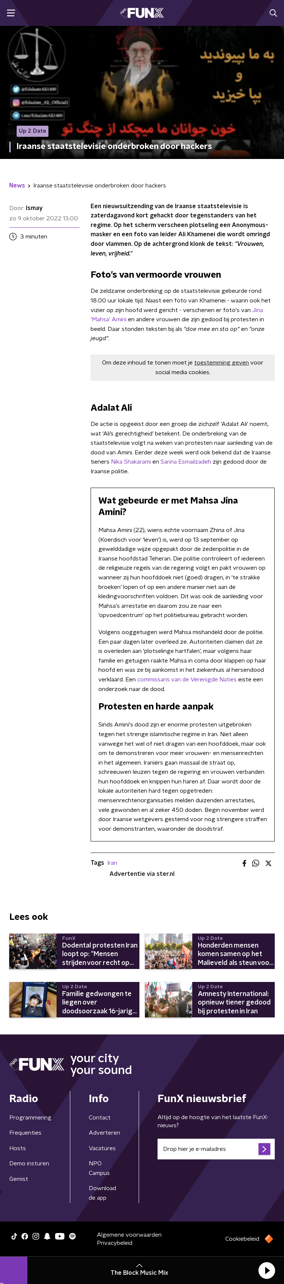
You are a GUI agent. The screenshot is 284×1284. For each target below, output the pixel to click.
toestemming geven (221, 363)
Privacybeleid (114, 1243)
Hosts (17, 1148)
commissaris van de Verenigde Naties (186, 679)
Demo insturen (29, 1163)
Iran (112, 863)
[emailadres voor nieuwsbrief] (216, 1149)
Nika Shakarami (131, 462)
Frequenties (25, 1133)
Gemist (18, 1179)
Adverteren (104, 1133)
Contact (100, 1118)
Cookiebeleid (242, 1239)
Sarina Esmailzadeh (185, 462)
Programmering (30, 1118)
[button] (266, 1270)
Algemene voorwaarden (129, 1235)
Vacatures (102, 1148)
